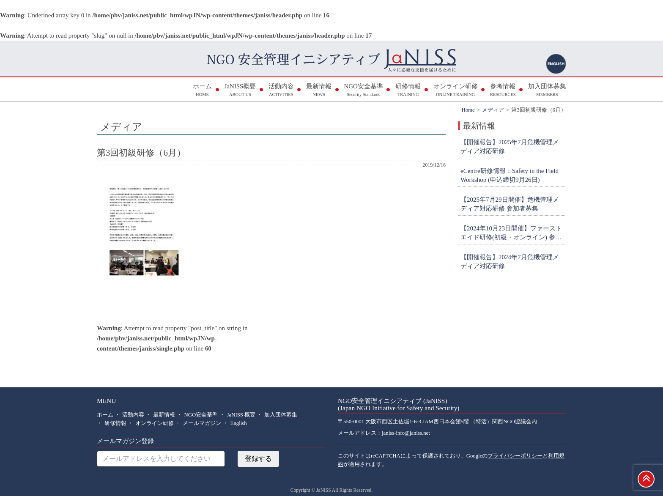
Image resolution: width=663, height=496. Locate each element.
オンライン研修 (455, 91)
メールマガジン (202, 423)
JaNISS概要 (240, 91)
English (238, 423)
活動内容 (281, 91)
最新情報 (319, 91)
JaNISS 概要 (241, 415)
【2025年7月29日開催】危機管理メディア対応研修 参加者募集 (509, 204)
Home (467, 110)
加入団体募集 (547, 91)
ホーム (202, 91)
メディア (493, 110)
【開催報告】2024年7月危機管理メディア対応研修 (509, 261)
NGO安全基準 (363, 91)
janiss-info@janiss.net (406, 433)
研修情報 (408, 91)
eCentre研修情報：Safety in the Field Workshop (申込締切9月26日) (509, 175)
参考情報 (503, 91)
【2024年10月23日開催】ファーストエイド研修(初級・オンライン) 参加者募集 (511, 233)
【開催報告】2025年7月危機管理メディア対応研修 (509, 146)
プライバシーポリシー (515, 456)
